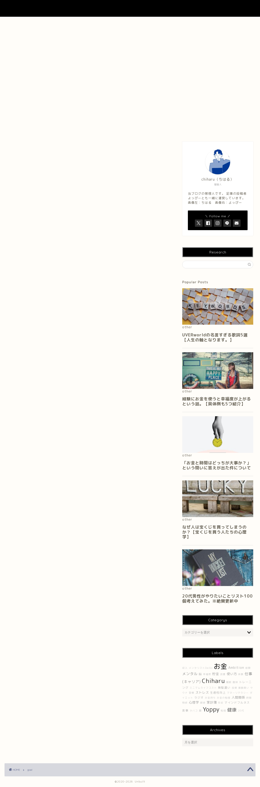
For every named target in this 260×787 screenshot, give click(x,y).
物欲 (185, 702)
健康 (232, 710)
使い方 (232, 674)
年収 (220, 702)
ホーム (29, 22)
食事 (185, 710)
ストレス (202, 692)
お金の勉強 (223, 697)
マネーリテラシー (238, 692)
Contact (180, 22)
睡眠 (229, 682)
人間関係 (238, 697)
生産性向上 (218, 693)
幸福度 (207, 674)
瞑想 (203, 702)
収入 (185, 667)
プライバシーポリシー (230, 22)
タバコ (194, 710)
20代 (241, 710)
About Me (79, 22)
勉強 (223, 710)
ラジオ (199, 698)
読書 (223, 674)
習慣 (191, 692)
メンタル (190, 673)
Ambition (236, 667)
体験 (240, 674)
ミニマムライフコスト (203, 687)
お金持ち (210, 697)
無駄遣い (224, 688)
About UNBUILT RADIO (130, 22)
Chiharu (213, 681)
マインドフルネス (237, 702)
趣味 (235, 682)
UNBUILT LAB (130, 8)
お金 (220, 666)
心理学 (194, 702)
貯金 (215, 674)
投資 (234, 687)
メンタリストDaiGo (201, 667)
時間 (249, 697)
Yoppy (211, 709)
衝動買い (243, 687)
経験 (248, 667)
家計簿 (212, 702)
